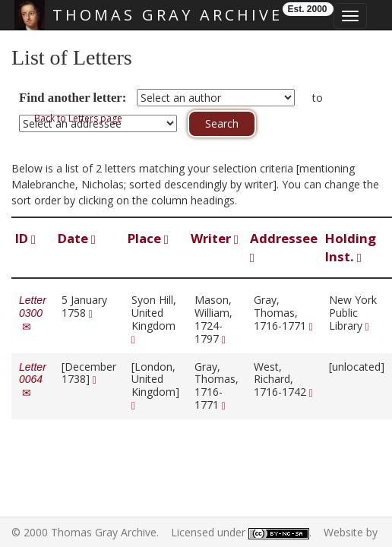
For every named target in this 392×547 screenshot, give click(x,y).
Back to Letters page (78, 118)
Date (77, 238)
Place (148, 238)
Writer (215, 238)
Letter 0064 (32, 380)
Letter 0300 (32, 313)
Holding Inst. (350, 247)
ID (25, 238)
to (317, 97)
